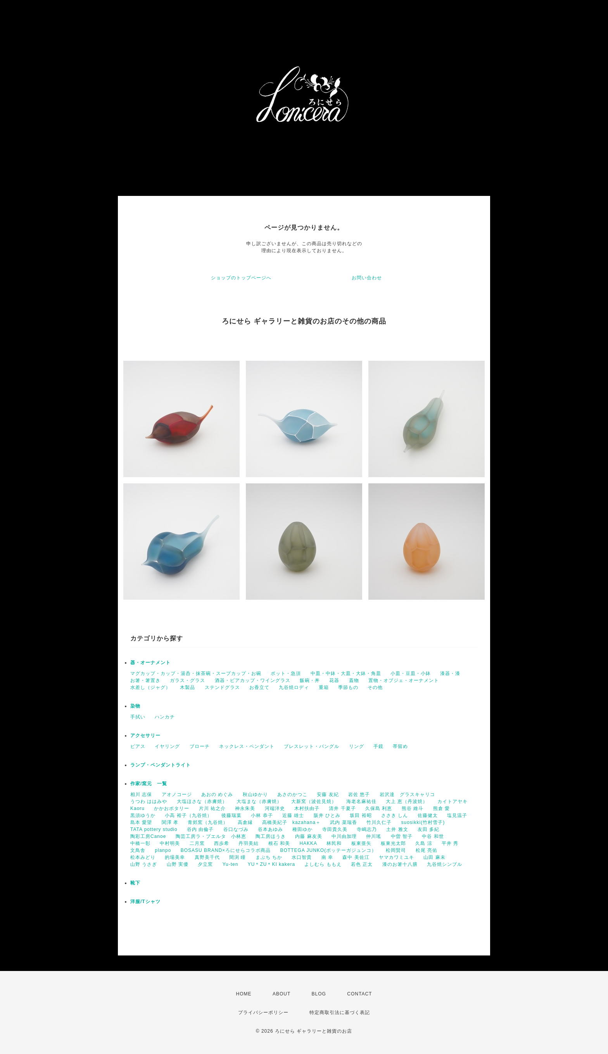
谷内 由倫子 (200, 829)
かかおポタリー (171, 808)
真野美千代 (207, 857)
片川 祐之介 (212, 808)
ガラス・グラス (187, 680)
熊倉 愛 (441, 808)
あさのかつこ (292, 794)
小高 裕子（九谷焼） (188, 815)
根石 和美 (279, 843)
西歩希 (221, 843)
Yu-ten (230, 864)
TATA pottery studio (154, 829)
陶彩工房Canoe (148, 836)
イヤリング (167, 746)
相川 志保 (141, 794)
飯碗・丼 (310, 680)
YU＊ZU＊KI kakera (271, 864)
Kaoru (137, 808)
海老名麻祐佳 (361, 801)
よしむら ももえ (322, 864)
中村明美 (170, 843)
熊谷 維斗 (412, 808)
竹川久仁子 (379, 822)
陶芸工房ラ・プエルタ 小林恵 (211, 836)
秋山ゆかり (255, 794)
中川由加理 (344, 836)
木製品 (187, 687)
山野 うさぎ (143, 864)
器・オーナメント (150, 662)
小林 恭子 (262, 815)
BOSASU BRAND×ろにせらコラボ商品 (226, 850)
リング (356, 746)
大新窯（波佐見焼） (314, 801)
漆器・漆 (450, 673)
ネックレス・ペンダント (247, 746)
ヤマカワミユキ (396, 857)
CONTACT (359, 994)
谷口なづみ (236, 829)
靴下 (135, 883)
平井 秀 (450, 843)
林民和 (334, 843)
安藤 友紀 (328, 794)
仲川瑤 (373, 836)
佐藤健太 (428, 815)
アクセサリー (145, 735)
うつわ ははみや (148, 801)
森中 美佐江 (355, 857)
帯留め (400, 746)
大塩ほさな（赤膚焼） (202, 801)
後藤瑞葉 (231, 815)
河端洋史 (275, 808)
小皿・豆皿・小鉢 (410, 673)
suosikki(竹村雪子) (423, 822)
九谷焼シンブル (444, 864)
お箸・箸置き (145, 680)
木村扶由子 (307, 808)
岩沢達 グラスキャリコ (407, 794)
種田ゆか (302, 829)
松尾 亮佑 (426, 850)
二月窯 (197, 843)
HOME (244, 994)
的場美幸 (175, 857)
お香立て (259, 687)
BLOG (319, 994)
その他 (375, 687)
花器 (334, 680)
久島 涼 (423, 843)
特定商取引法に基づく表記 (339, 1012)
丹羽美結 (248, 843)
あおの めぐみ (217, 794)
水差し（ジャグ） (150, 687)
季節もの (348, 687)
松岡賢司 (396, 850)
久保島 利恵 (378, 808)
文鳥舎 (137, 850)
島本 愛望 (141, 822)
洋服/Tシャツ (145, 901)
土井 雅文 (397, 829)
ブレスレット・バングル (311, 746)
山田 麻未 (434, 857)
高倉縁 (245, 822)
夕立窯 (205, 864)
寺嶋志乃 (367, 829)
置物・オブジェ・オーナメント (403, 680)
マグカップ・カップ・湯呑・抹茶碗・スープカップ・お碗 (195, 673)
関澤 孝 (170, 822)
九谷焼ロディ (294, 687)
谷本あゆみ (270, 829)
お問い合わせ (367, 277)
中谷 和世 (433, 836)
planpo (163, 850)
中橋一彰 (140, 843)
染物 (135, 706)
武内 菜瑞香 (343, 822)
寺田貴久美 (334, 829)
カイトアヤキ (452, 801)
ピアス (137, 746)
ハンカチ (165, 717)
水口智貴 (302, 857)
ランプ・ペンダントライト (160, 765)
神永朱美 (245, 808)
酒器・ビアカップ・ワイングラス (252, 680)
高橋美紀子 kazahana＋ (291, 822)
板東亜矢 (361, 843)
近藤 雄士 (293, 815)
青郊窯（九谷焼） (208, 822)
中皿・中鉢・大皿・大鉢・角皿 (346, 673)
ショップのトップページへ (241, 277)
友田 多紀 (428, 829)
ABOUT (281, 994)
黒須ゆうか (142, 815)
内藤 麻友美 (308, 836)
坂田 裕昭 (360, 815)
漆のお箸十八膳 (400, 864)
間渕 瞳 (237, 857)
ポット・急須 (286, 673)
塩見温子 (457, 815)
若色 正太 (362, 864)
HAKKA (308, 843)
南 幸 (327, 857)
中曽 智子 (402, 836)
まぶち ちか (269, 857)
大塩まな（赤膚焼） (259, 801)
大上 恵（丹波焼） (407, 801)
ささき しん (394, 815)
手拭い (137, 717)
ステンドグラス (222, 687)
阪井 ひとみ (327, 815)
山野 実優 (177, 864)
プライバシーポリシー (263, 1012)
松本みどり (142, 857)
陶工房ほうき (271, 836)
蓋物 (354, 680)
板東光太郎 (393, 843)
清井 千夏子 (342, 808)
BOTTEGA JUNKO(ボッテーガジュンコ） (328, 850)
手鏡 (378, 746)
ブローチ (200, 746)
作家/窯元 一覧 (148, 783)
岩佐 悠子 (359, 794)
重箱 (324, 687)
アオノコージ (177, 794)
